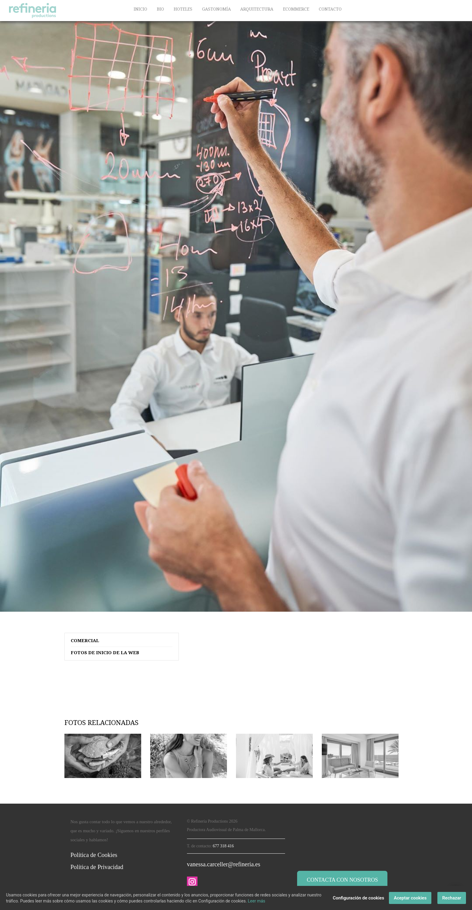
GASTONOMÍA (216, 9)
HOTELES (183, 9)
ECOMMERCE (296, 9)
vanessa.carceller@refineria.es (223, 864)
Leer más (256, 901)
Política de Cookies (93, 855)
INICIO (140, 9)
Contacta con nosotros (342, 880)
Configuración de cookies (358, 898)
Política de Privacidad (96, 867)
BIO (160, 9)
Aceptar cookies (410, 898)
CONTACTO (330, 9)
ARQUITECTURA (256, 9)
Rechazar (451, 898)
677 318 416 (223, 846)
